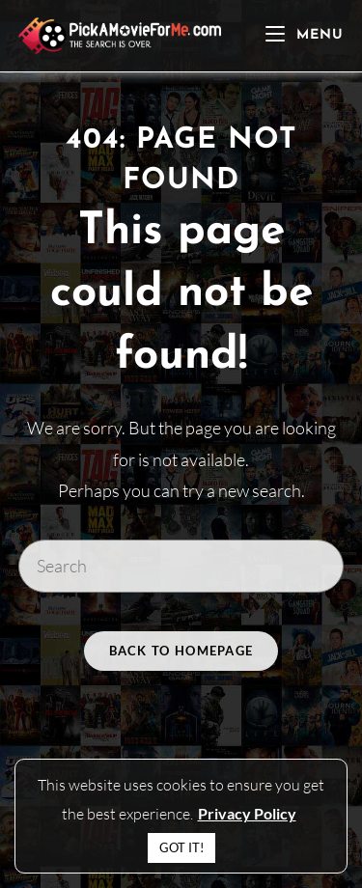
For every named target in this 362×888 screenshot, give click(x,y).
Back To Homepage (181, 650)
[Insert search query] (181, 566)
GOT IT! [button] (181, 847)
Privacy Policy (247, 813)
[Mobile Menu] (304, 35)
